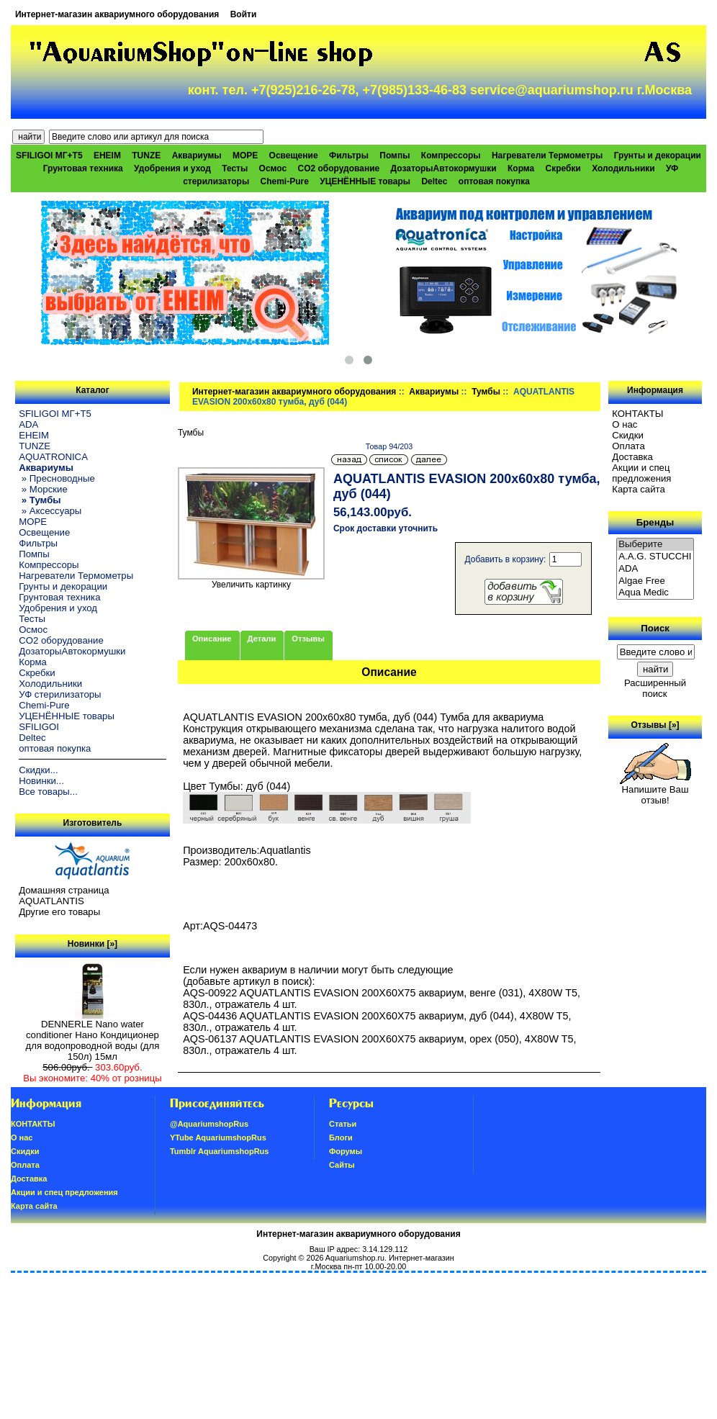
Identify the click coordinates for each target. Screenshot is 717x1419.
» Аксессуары (50, 510)
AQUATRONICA (53, 456)
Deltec (434, 181)
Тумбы (486, 392)
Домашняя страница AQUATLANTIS (64, 895)
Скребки (563, 168)
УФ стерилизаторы (60, 694)
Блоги (341, 1137)
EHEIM (107, 155)
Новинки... (41, 780)
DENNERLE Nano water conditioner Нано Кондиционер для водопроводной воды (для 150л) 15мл (93, 1036)
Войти (243, 14)
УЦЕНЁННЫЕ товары (365, 181)
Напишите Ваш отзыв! (655, 790)
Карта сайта (638, 489)
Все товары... (48, 791)
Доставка (632, 456)
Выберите (655, 545)
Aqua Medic (655, 593)
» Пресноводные (57, 478)
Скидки (628, 435)
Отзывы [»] (655, 725)
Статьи (342, 1124)
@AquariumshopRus (209, 1124)
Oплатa (628, 446)
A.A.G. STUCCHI (655, 557)
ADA (28, 424)
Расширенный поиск (655, 688)
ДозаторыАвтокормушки (444, 168)
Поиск (655, 628)
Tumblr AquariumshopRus (219, 1151)
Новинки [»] (92, 944)
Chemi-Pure (285, 181)
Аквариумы (434, 392)
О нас (624, 424)
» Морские (43, 489)
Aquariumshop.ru (354, 1257)
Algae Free (655, 581)
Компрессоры (451, 155)
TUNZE (146, 155)
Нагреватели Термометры (547, 155)
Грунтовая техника (83, 168)
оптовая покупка (494, 181)
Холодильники (623, 168)
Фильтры (349, 155)
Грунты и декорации (657, 155)
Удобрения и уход (172, 168)
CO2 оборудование (338, 168)
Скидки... (38, 770)
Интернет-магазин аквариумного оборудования (117, 14)
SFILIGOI (39, 726)
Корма (521, 168)
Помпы (394, 155)
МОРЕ (245, 155)
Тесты (235, 168)
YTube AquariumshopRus (218, 1137)
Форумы (345, 1151)
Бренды (655, 522)
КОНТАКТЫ (637, 413)
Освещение (293, 155)
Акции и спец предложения (641, 473)
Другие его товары (59, 911)
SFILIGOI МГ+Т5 (49, 155)
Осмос (273, 168)
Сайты (342, 1165)
